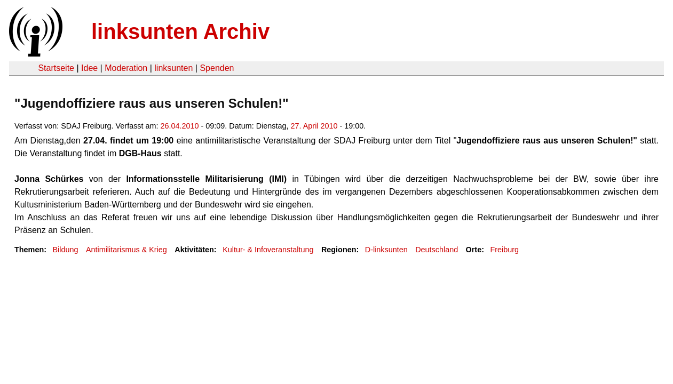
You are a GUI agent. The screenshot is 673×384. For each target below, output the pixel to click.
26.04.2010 (180, 126)
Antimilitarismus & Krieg (126, 249)
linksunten (173, 68)
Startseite (56, 68)
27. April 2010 (314, 126)
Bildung (65, 249)
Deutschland (436, 249)
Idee (89, 68)
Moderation (126, 68)
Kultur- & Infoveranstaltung (268, 249)
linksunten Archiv (180, 31)
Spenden (217, 68)
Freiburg (504, 249)
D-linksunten (386, 249)
